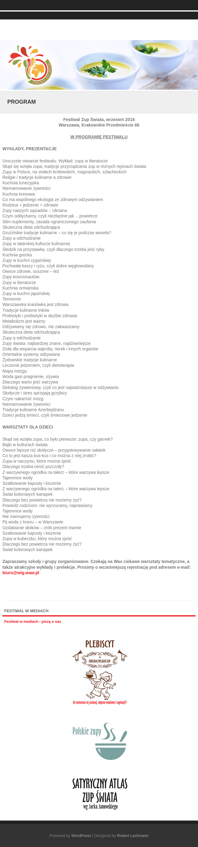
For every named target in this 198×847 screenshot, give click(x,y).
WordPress (81, 835)
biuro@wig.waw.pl (20, 572)
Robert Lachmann (132, 835)
